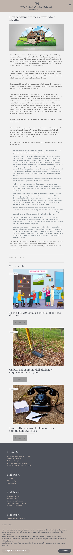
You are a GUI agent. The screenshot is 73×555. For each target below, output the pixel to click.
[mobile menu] (70, 4)
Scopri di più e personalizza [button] (15, 551)
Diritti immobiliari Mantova (16, 519)
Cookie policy (11, 483)
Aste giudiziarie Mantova (15, 505)
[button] (70, 523)
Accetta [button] (65, 551)
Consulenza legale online (15, 501)
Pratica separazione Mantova (16, 503)
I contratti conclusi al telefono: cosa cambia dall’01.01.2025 (31, 429)
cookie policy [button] (6, 534)
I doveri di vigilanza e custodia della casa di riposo (35, 314)
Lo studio (10, 479)
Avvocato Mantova (13, 496)
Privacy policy (11, 481)
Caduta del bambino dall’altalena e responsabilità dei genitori (31, 371)
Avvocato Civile (12, 499)
